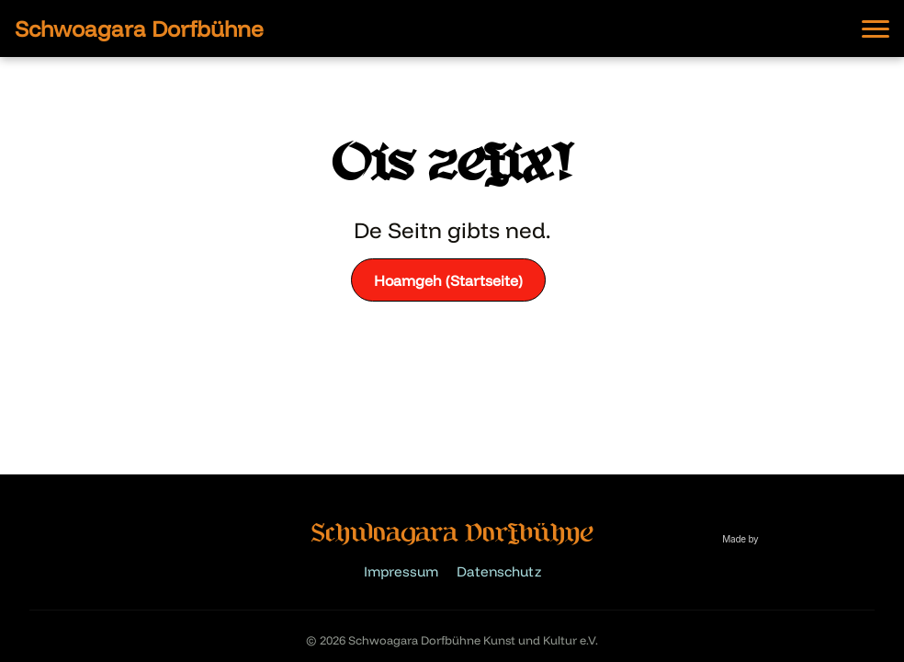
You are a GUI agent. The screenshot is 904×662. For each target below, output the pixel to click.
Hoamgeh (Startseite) (448, 280)
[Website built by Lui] (748, 549)
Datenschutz (499, 571)
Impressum (401, 571)
